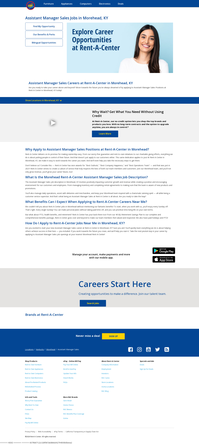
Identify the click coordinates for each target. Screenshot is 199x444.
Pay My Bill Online (31, 423)
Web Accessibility (44, 432)
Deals (142, 365)
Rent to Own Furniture (33, 365)
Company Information (110, 365)
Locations (29, 349)
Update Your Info (69, 373)
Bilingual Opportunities (44, 42)
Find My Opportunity (44, 26)
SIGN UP (113, 336)
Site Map (28, 418)
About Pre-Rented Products (35, 382)
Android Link (163, 251)
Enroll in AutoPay (69, 369)
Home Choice (68, 405)
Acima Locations (108, 387)
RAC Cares (105, 378)
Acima (65, 418)
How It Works (68, 378)
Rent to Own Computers (34, 373)
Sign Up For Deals (146, 369)
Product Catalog (31, 391)
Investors (105, 373)
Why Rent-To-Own (32, 405)
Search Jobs (93, 303)
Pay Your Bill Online (70, 365)
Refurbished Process (33, 387)
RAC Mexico (67, 409)
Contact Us (29, 409)
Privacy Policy (30, 432)
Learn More (105, 133)
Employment (106, 369)
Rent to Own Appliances (34, 369)
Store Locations (107, 382)
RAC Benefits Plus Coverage (73, 414)
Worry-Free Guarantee (33, 400)
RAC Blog (105, 391)
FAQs (65, 382)
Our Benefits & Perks (44, 34)
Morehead (50, 349)
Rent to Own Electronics (34, 378)
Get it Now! (67, 400)
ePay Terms (58, 432)
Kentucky (40, 349)
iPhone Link (164, 260)
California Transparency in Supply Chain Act (82, 432)
